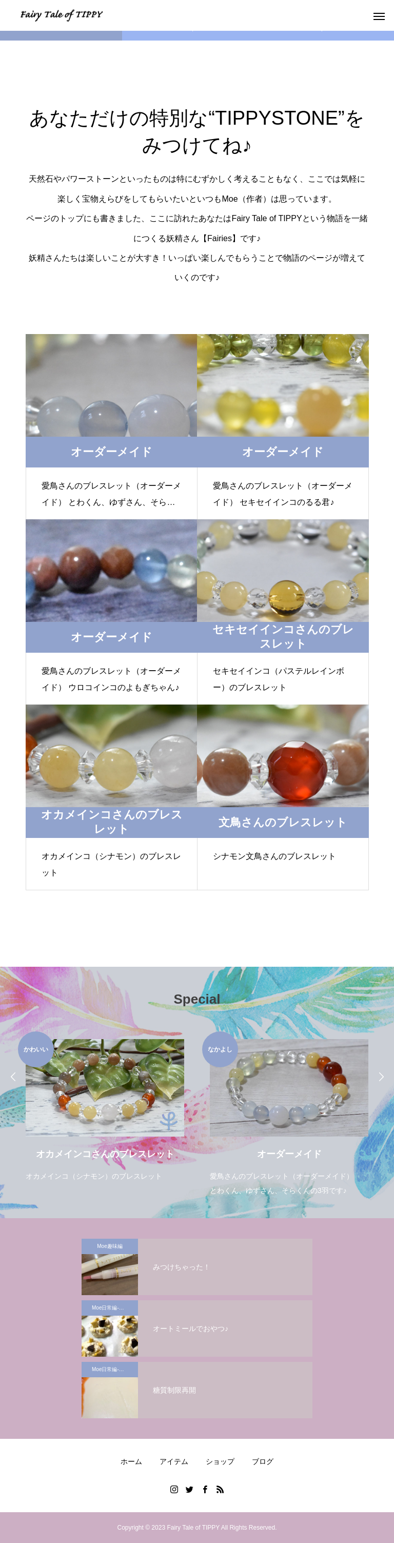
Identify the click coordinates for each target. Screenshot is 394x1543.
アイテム (174, 1461)
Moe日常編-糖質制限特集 (115, 1308)
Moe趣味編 (109, 1246)
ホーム (131, 1461)
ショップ (220, 1461)
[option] (105, 1107)
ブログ (262, 1461)
